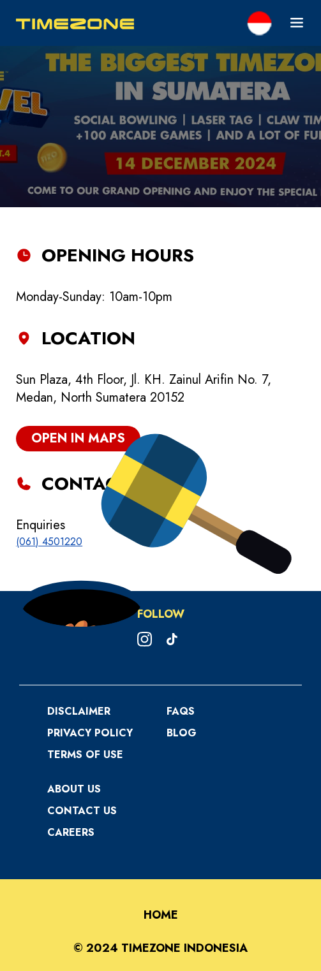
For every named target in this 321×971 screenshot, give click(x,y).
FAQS (181, 711)
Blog (182, 733)
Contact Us (82, 810)
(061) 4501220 (49, 541)
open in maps (78, 438)
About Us (74, 789)
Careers (70, 832)
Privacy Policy (90, 733)
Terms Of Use (85, 754)
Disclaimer (78, 711)
